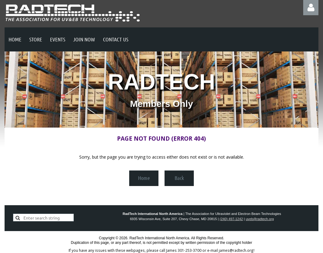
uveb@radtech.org (260, 219)
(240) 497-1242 (231, 219)
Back (179, 177)
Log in (310, 7)
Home (144, 177)
